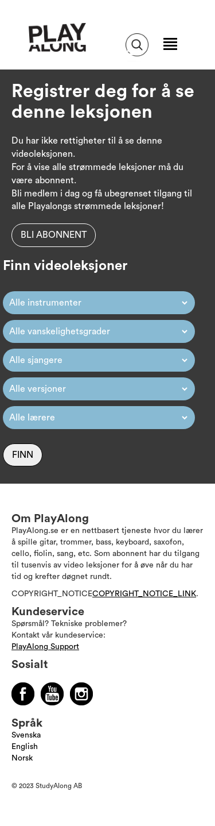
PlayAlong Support (45, 647)
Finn (22, 455)
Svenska (26, 735)
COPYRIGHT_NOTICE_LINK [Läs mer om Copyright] (144, 594)
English (24, 747)
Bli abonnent (54, 235)
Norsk (22, 758)
